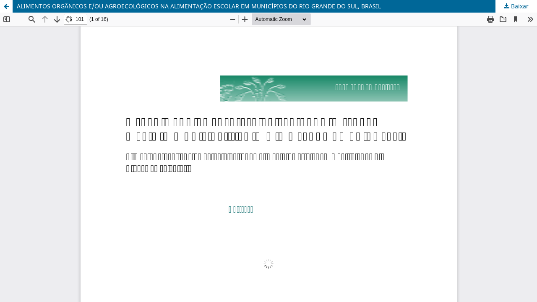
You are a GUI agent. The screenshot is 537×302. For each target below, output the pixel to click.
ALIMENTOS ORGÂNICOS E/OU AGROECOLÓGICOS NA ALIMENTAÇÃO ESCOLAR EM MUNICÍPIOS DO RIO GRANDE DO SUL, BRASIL (199, 6)
